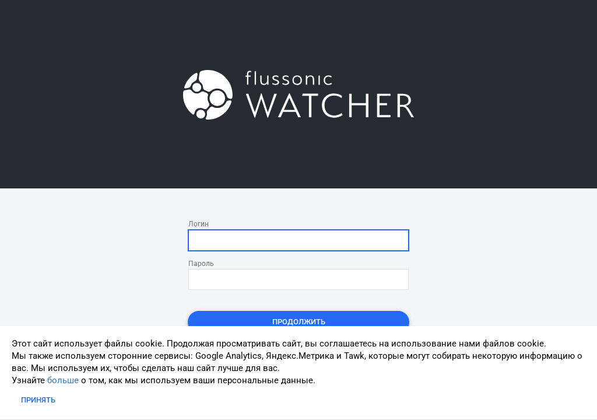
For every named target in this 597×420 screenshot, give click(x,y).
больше (63, 380)
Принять (38, 400)
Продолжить (298, 321)
